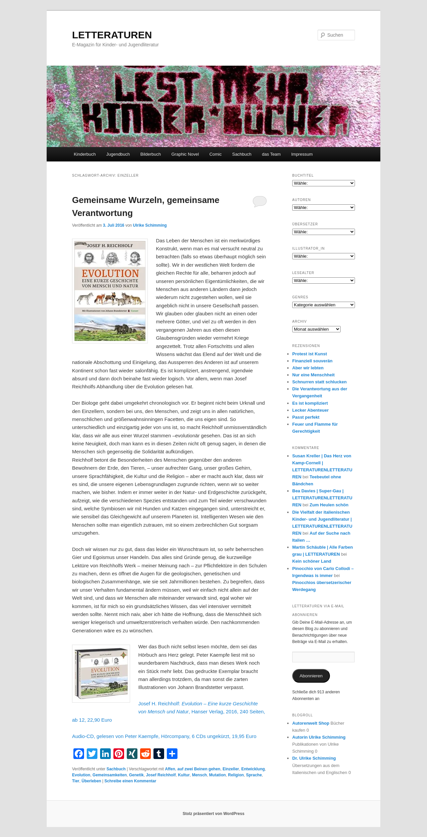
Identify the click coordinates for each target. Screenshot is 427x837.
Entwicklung (253, 769)
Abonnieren (311, 675)
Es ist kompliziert (310, 403)
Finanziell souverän (312, 360)
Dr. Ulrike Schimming (314, 758)
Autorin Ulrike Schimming (319, 737)
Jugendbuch (118, 154)
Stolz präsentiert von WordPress (213, 813)
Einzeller (231, 769)
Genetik (136, 775)
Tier (75, 781)
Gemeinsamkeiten (109, 775)
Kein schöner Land (311, 561)
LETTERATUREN (112, 34)
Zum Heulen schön (329, 504)
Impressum (302, 154)
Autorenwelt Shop (310, 723)
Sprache (254, 775)
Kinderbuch (85, 154)
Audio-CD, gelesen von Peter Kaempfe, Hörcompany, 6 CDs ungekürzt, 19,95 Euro (164, 736)
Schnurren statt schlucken (319, 381)
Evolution (81, 775)
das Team (271, 154)
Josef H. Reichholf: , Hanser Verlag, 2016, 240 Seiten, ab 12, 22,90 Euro (168, 712)
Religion (236, 775)
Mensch (199, 775)
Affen (170, 769)
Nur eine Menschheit (313, 374)
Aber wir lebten (308, 367)
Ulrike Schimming (150, 225)
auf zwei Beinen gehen (199, 769)
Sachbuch (242, 154)
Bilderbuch (150, 154)
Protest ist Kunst (309, 353)
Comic (215, 154)
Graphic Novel (185, 154)
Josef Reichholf (160, 775)
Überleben (91, 781)
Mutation (217, 775)
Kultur (183, 775)
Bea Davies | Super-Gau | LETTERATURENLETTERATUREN (322, 497)
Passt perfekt (306, 417)
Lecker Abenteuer (310, 410)
